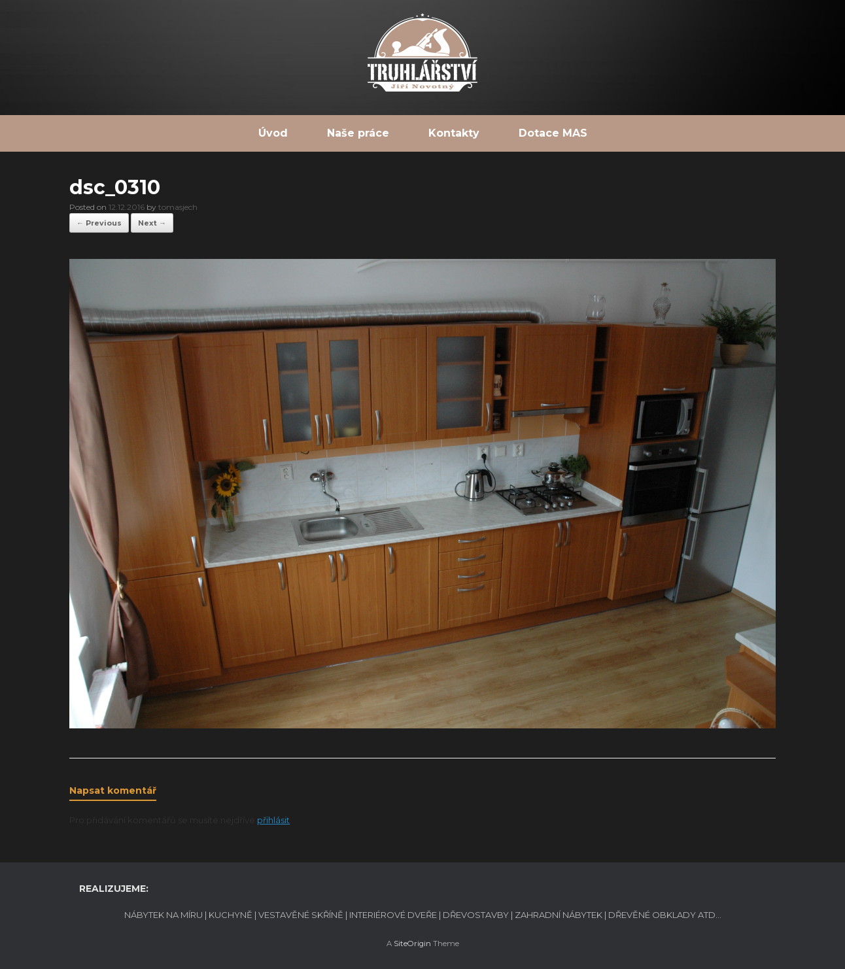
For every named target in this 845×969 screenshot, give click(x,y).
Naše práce (358, 133)
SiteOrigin (412, 943)
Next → (152, 223)
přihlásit (273, 820)
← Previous (99, 223)
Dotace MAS (553, 133)
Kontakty (453, 133)
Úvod (273, 133)
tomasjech (178, 207)
